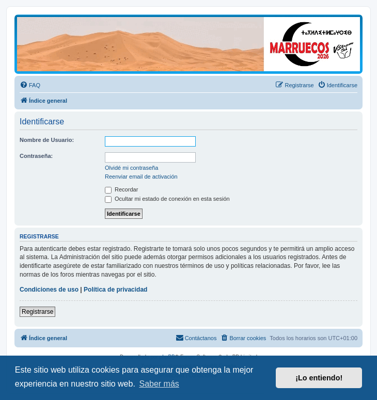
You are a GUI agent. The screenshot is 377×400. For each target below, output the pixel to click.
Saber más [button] (159, 383)
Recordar (121, 189)
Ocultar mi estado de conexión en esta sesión (167, 199)
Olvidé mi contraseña (131, 168)
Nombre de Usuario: (47, 140)
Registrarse (37, 311)
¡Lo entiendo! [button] (318, 378)
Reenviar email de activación (141, 176)
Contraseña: (36, 156)
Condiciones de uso (49, 289)
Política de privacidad (115, 289)
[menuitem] (30, 85)
